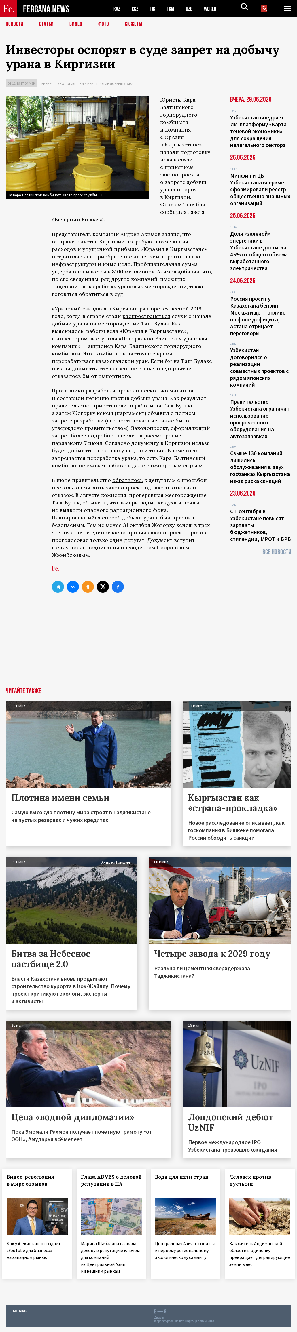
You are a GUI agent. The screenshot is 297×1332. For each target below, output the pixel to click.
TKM (173, 8)
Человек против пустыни (254, 1180)
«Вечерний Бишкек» (78, 219)
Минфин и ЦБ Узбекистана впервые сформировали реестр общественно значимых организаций (260, 189)
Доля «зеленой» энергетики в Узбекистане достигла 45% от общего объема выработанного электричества (259, 251)
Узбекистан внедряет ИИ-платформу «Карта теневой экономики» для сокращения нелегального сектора (258, 131)
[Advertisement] (148, 644)
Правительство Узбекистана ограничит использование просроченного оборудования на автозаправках (260, 419)
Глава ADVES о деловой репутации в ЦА (105, 1184)
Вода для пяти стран (185, 1177)
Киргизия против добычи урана (106, 83)
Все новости (276, 552)
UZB (193, 8)
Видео (78, 24)
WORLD (215, 8)
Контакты (20, 1315)
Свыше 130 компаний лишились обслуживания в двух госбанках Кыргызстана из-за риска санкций (260, 467)
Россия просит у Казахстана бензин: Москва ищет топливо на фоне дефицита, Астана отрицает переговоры (258, 316)
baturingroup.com (191, 1325)
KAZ (117, 8)
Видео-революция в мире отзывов (34, 1180)
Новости (15, 24)
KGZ (136, 8)
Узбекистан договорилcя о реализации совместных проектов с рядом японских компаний (259, 367)
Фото (106, 24)
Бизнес (47, 83)
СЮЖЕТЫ (137, 24)
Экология (66, 83)
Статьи (47, 24)
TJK (155, 8)
